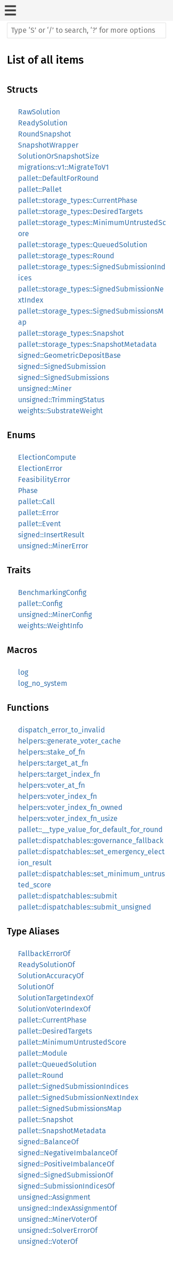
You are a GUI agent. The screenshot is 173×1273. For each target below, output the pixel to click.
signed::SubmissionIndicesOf (66, 1186)
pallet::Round (41, 1075)
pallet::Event (39, 523)
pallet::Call (36, 501)
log (23, 672)
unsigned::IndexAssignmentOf (67, 1208)
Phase (28, 490)
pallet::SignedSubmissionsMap (70, 1108)
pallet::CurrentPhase (52, 1020)
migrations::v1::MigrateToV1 (63, 167)
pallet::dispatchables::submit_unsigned (84, 907)
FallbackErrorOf (44, 953)
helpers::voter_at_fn (51, 785)
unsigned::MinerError (53, 545)
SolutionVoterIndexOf (54, 1009)
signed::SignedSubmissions (63, 377)
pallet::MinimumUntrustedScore (72, 1042)
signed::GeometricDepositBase (69, 355)
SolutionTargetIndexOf (55, 997)
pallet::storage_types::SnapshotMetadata (87, 344)
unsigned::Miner (45, 388)
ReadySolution (42, 123)
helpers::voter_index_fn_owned (70, 807)
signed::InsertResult (51, 534)
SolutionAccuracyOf (51, 975)
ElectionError (40, 468)
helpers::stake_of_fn (51, 752)
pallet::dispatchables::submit (67, 896)
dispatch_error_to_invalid (61, 730)
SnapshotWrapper (48, 145)
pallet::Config (40, 603)
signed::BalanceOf (48, 1141)
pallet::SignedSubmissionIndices (73, 1086)
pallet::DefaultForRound (58, 178)
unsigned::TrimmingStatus (61, 399)
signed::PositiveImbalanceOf (66, 1164)
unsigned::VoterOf (48, 1241)
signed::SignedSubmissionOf (65, 1175)
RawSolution (39, 111)
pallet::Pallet (40, 189)
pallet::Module (42, 1053)
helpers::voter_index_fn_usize (68, 818)
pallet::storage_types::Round (66, 255)
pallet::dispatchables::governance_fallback (90, 840)
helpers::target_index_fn (59, 774)
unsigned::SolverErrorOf (57, 1230)
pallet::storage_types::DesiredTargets (80, 211)
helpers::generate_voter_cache (69, 741)
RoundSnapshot (44, 134)
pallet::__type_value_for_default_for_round (90, 829)
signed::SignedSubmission (62, 366)
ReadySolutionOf (46, 964)
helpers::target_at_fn (53, 763)
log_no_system (42, 683)
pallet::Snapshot (45, 1119)
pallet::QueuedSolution (57, 1064)
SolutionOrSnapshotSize (58, 156)
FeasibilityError (44, 479)
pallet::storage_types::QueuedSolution (82, 244)
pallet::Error (38, 512)
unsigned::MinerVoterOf (57, 1219)
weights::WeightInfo (50, 625)
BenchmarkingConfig (52, 592)
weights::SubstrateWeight (60, 410)
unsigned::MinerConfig (55, 614)
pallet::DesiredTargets (55, 1031)
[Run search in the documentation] (86, 30)
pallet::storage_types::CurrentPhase (77, 200)
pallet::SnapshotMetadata (62, 1130)
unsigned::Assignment (54, 1197)
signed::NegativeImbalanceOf (67, 1152)
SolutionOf (36, 986)
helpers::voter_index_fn (57, 796)
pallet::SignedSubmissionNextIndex (78, 1097)
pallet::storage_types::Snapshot (71, 333)
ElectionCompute (47, 457)
